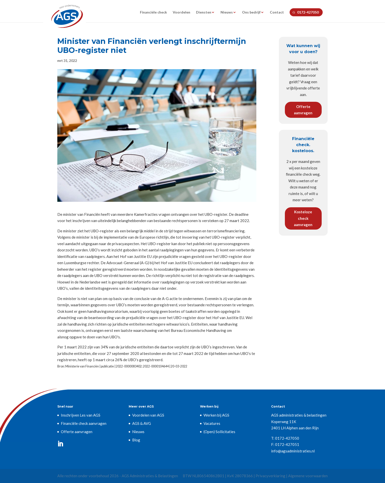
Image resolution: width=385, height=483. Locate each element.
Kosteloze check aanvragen (303, 218)
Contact (277, 12)
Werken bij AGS (216, 415)
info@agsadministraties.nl (293, 451)
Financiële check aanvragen (83, 423)
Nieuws (227, 12)
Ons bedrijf (251, 12)
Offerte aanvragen (303, 109)
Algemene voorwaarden (308, 475)
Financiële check (153, 12)
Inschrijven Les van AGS (80, 415)
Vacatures (212, 423)
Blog (136, 440)
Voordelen (181, 12)
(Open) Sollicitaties (219, 431)
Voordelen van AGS (148, 415)
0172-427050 (308, 12)
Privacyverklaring (270, 475)
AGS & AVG (141, 423)
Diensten (203, 12)
